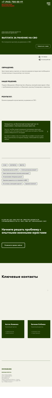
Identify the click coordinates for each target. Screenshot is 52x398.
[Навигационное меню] (48, 3)
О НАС (5, 165)
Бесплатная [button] (7, 4)
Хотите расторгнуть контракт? (28, 169)
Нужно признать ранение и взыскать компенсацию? (16, 173)
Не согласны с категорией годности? (12, 183)
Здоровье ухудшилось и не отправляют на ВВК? (15, 180)
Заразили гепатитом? (30, 183)
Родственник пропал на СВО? (10, 169)
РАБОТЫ (22, 165)
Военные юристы (6, 372)
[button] (26, 131)
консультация (8, 6)
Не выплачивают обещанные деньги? (12, 176)
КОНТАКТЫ (13, 165)
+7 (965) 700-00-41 (12, 2)
